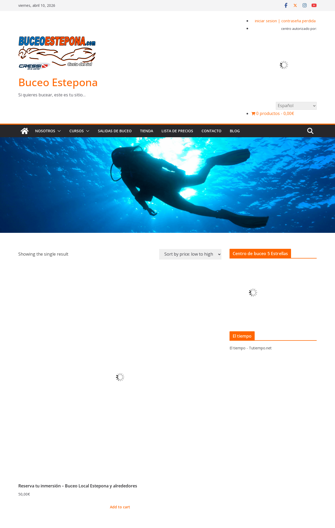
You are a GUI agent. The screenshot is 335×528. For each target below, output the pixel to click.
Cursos (76, 130)
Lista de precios (177, 130)
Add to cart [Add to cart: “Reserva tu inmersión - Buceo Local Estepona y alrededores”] (120, 506)
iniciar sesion (266, 20)
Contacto (211, 130)
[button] (58, 131)
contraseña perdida (298, 20)
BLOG (235, 130)
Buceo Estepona (58, 82)
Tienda (146, 130)
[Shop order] (190, 254)
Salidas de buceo (115, 130)
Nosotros (45, 130)
